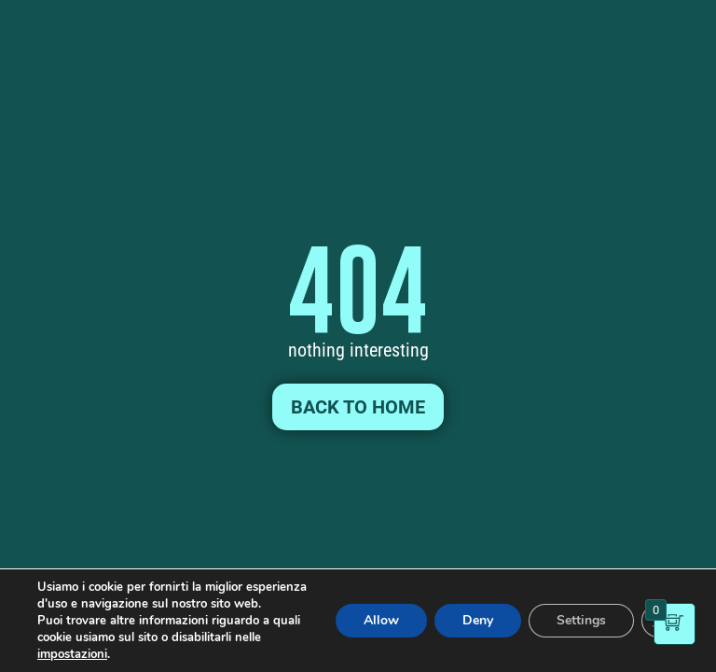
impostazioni (72, 654)
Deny (477, 620)
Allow (381, 620)
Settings (581, 620)
